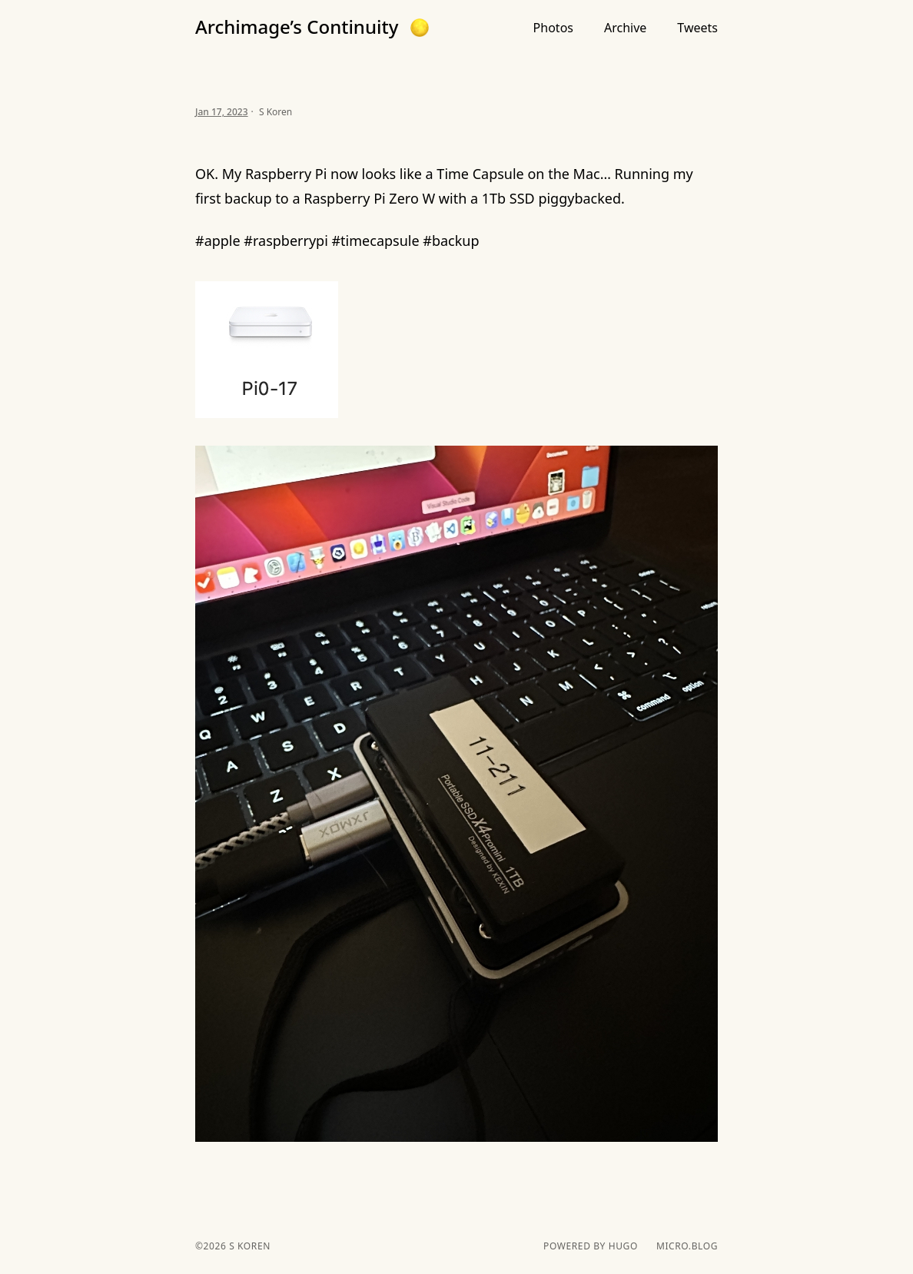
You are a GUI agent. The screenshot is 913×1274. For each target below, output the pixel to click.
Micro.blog (687, 1246)
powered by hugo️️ (590, 1246)
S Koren (248, 1245)
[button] (419, 27)
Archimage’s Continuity (296, 27)
